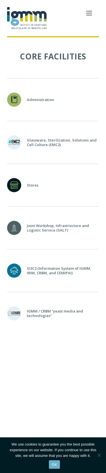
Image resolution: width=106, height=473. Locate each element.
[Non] (99, 455)
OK (54, 465)
